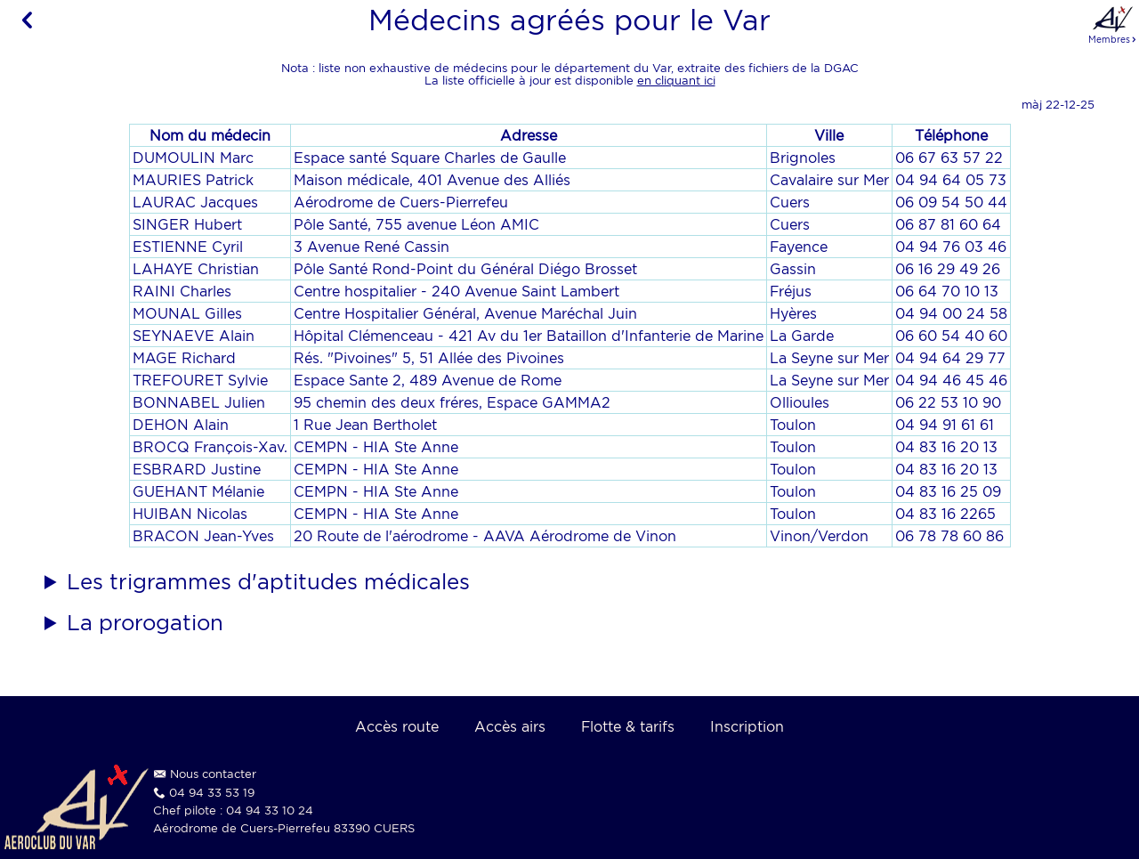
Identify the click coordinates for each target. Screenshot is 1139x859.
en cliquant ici (676, 80)
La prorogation (145, 622)
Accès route (397, 726)
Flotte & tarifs (628, 726)
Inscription (747, 726)
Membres (1112, 24)
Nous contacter (213, 773)
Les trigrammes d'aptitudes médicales (268, 581)
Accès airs (509, 726)
